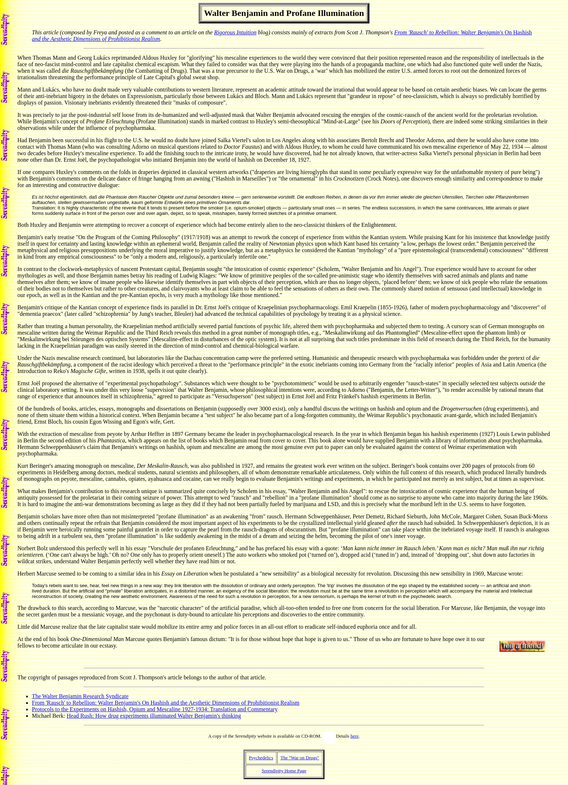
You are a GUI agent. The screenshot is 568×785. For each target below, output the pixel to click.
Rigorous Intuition (235, 32)
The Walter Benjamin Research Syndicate (80, 696)
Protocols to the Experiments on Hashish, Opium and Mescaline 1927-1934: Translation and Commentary (155, 709)
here (355, 736)
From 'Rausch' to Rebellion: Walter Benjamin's (449, 32)
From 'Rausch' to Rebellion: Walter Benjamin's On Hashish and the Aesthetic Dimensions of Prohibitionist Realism (166, 703)
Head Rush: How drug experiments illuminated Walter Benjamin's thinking (154, 716)
